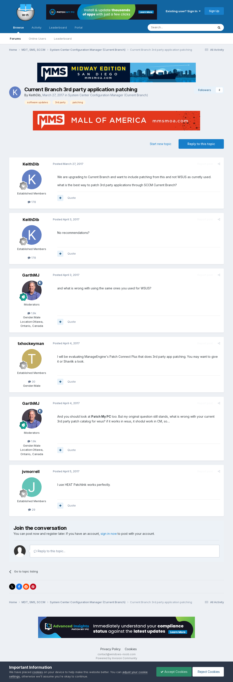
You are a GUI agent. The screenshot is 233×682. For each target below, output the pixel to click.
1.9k (31, 313)
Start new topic (160, 144)
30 (31, 381)
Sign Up (214, 11)
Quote (71, 197)
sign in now (109, 533)
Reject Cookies (207, 672)
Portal (79, 27)
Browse (18, 29)
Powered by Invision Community (116, 658)
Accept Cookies (172, 672)
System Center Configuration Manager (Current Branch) (108, 95)
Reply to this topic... (49, 551)
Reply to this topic (201, 144)
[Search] (170, 27)
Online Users (37, 38)
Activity (36, 27)
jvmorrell (31, 471)
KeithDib (35, 95)
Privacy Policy (110, 649)
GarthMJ (30, 275)
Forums (15, 38)
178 (32, 202)
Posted (68, 163)
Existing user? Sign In (183, 11)
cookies (37, 672)
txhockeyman (31, 343)
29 (31, 509)
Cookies (131, 649)
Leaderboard (63, 38)
